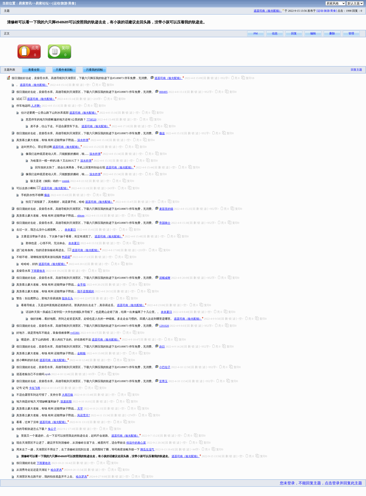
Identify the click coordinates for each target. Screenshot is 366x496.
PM (255, 33)
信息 (275, 33)
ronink (65, 181)
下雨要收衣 (38, 270)
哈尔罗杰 (56, 469)
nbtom (80, 215)
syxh (47, 374)
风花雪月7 (83, 415)
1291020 (164, 325)
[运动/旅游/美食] (64, 3)
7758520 (91, 119)
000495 (163, 92)
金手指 (81, 284)
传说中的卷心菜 (136, 442)
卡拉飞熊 (34, 388)
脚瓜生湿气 (147, 449)
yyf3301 (75, 332)
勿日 (162, 346)
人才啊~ (36, 105)
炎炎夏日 (70, 229)
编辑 (313, 33)
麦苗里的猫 (166, 208)
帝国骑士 (164, 222)
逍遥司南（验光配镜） (268, 10)
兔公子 (52, 429)
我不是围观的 (85, 291)
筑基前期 (66, 401)
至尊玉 (163, 381)
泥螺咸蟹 (164, 277)
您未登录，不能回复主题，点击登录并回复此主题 (321, 483)
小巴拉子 (164, 367)
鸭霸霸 (66, 257)
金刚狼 (81, 353)
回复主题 (356, 69)
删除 (332, 33)
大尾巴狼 (67, 394)
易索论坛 (42, 3)
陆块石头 (67, 298)
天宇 (80, 408)
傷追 (162, 133)
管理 (351, 33)
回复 (294, 33)
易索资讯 (25, 3)
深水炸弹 (82, 140)
